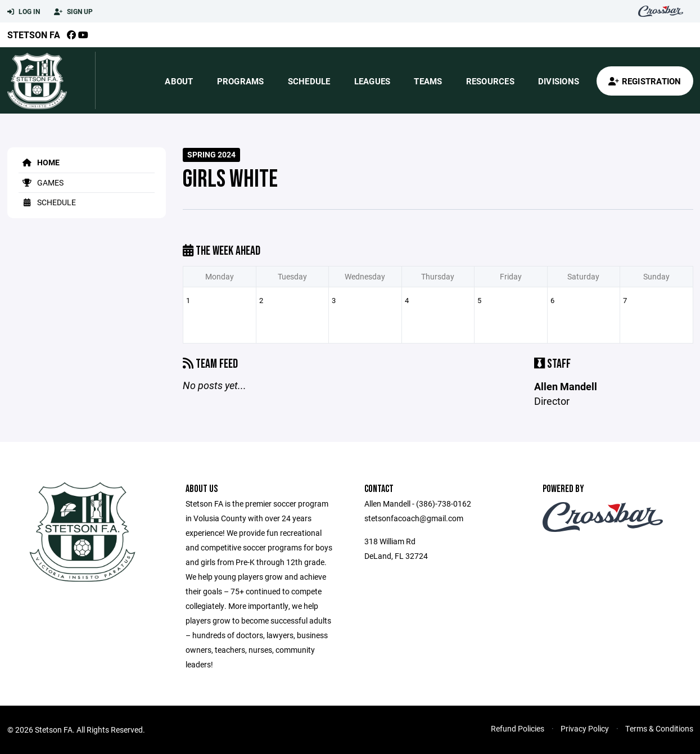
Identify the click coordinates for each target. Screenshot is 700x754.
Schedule (309, 81)
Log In (23, 12)
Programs (240, 81)
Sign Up (73, 12)
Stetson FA (33, 34)
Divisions (558, 81)
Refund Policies (517, 728)
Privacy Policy (585, 728)
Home (39, 162)
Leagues (372, 81)
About (179, 81)
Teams (428, 81)
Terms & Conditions (659, 728)
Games (41, 182)
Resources (490, 81)
